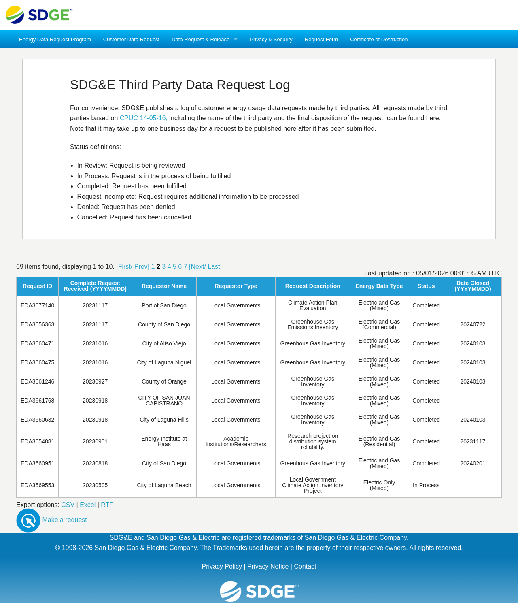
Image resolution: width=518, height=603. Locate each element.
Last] (215, 266)
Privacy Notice (268, 566)
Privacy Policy (222, 566)
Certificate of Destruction (379, 39)
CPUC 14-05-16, (144, 118)
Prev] (141, 266)
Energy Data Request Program (55, 39)
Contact (305, 566)
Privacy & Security (271, 39)
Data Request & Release (200, 39)
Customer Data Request (131, 39)
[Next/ (197, 266)
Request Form (321, 39)
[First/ (124, 266)
